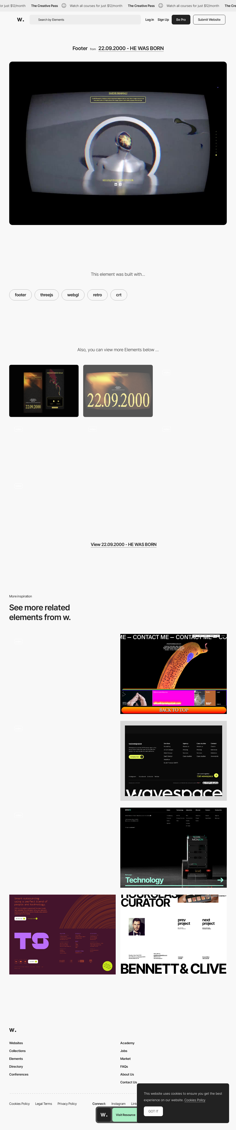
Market (125, 1059)
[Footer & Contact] (173, 935)
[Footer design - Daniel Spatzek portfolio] (173, 674)
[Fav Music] (44, 504)
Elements (16, 1059)
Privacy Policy (67, 1104)
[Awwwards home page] (104, 1115)
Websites (16, 1043)
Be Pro (181, 19)
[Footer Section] (62, 761)
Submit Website (209, 19)
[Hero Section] (192, 391)
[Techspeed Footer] (62, 935)
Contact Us (128, 1082)
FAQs (124, 1066)
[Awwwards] (20, 19)
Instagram (119, 1104)
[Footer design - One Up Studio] (62, 846)
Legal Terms (43, 1104)
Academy (127, 1043)
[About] (192, 448)
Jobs (123, 1051)
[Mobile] (44, 391)
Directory (16, 1066)
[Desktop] (118, 391)
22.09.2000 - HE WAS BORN (131, 48)
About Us (127, 1074)
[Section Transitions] (44, 448)
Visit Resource (125, 1115)
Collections (17, 1051)
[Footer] (173, 761)
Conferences (18, 1074)
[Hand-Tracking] (118, 448)
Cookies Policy (19, 1104)
